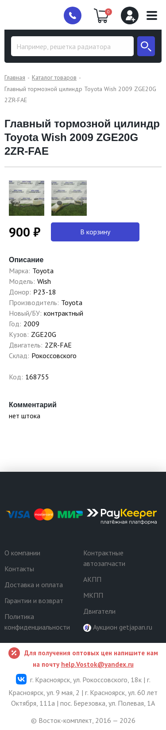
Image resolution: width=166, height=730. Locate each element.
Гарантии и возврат (33, 600)
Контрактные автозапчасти (104, 558)
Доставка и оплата (33, 584)
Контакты (19, 568)
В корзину (95, 231)
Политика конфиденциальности (37, 621)
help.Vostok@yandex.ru (97, 664)
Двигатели (99, 611)
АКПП (92, 579)
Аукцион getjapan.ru (117, 627)
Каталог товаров (54, 77)
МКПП (93, 595)
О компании (22, 552)
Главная (14, 77)
